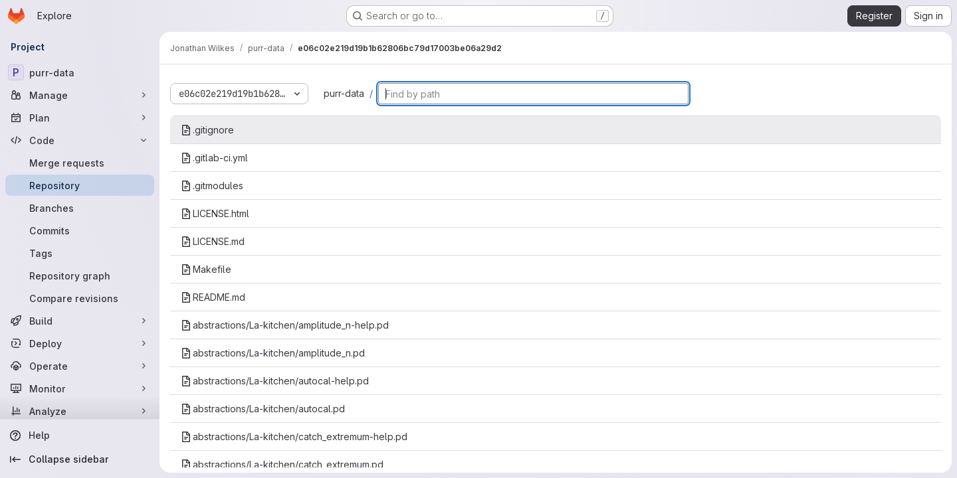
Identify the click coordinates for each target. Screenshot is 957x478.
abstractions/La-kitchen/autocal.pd (263, 408)
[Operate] (79, 365)
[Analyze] (79, 411)
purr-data (344, 93)
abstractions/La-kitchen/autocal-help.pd (275, 380)
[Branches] (79, 207)
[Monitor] (79, 388)
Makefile (206, 269)
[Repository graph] (79, 275)
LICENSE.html (215, 213)
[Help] (79, 435)
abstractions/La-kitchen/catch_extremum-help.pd (294, 436)
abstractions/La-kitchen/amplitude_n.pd (273, 352)
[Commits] (79, 230)
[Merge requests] (79, 162)
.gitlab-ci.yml (214, 157)
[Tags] (79, 253)
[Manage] (79, 95)
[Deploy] (79, 343)
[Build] (79, 320)
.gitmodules (212, 185)
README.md (213, 297)
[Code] (79, 140)
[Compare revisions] (79, 298)
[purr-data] (79, 72)
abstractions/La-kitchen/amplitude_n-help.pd (285, 325)
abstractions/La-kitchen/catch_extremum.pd (282, 464)
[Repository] (79, 185)
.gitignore (207, 129)
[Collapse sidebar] (79, 459)
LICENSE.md (213, 241)
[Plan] (79, 117)
